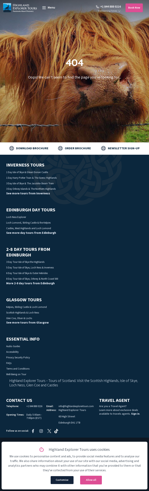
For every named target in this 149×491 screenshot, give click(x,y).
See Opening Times (107, 11)
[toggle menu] (48, 7)
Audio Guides (13, 346)
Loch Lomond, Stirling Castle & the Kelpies (28, 223)
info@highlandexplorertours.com (76, 406)
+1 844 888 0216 (108, 6)
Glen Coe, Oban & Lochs (19, 318)
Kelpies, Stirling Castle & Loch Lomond (26, 307)
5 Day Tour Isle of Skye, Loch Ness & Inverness (30, 267)
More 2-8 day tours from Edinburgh (30, 283)
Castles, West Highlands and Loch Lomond (28, 228)
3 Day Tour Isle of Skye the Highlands (25, 262)
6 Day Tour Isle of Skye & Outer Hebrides (27, 273)
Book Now (134, 8)
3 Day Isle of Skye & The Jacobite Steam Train (30, 183)
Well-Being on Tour (16, 374)
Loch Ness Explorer (16, 217)
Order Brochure (78, 148)
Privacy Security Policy (18, 357)
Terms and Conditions (17, 369)
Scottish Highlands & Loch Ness (22, 312)
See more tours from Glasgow (27, 322)
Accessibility (12, 352)
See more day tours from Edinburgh (31, 233)
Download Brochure (32, 148)
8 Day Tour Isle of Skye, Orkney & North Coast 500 (32, 279)
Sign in (135, 414)
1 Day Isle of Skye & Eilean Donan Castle (27, 172)
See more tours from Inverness (28, 193)
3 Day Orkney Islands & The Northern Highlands (31, 189)
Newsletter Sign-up (124, 148)
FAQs (8, 363)
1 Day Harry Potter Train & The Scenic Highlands (31, 178)
